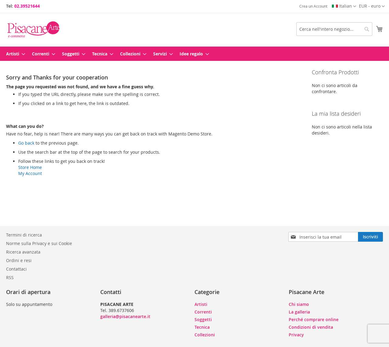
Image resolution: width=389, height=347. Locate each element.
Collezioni (204, 335)
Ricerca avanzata (23, 252)
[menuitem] (13, 54)
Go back (26, 143)
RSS (10, 277)
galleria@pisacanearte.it (125, 316)
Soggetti (203, 319)
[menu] (194, 54)
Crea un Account (313, 6)
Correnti (203, 312)
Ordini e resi (19, 260)
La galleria (299, 312)
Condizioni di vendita (311, 327)
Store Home (30, 167)
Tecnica (202, 327)
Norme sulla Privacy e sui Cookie (39, 243)
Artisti (200, 304)
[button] (372, 6)
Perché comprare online (314, 319)
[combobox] (334, 29)
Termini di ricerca (24, 235)
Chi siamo (299, 304)
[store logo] (33, 29)
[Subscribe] (370, 237)
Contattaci (16, 269)
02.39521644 (27, 6)
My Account (30, 173)
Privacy (296, 335)
